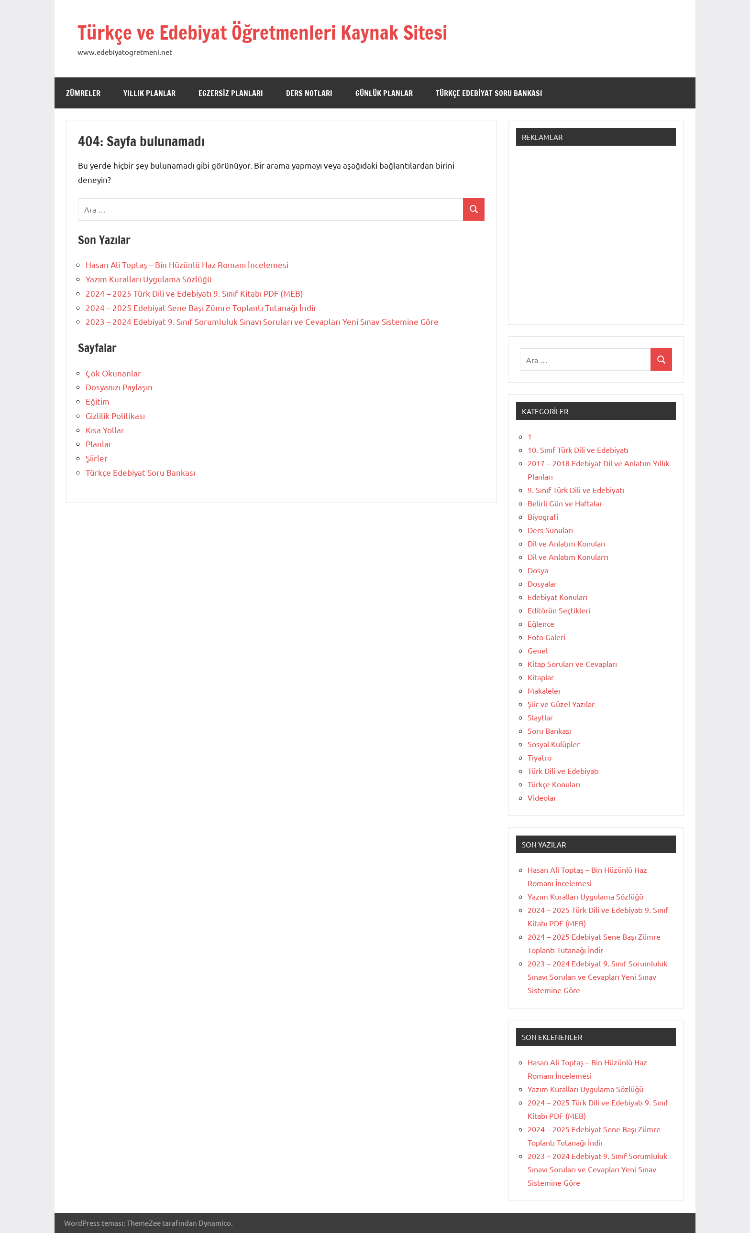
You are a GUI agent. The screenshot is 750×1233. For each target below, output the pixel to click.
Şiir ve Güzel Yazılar (561, 703)
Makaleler (544, 690)
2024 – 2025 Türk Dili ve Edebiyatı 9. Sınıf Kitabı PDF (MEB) (194, 293)
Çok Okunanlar (113, 373)
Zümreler (83, 93)
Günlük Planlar (384, 93)
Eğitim (98, 401)
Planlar (99, 444)
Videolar (542, 797)
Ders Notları (309, 93)
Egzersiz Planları (231, 93)
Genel (538, 650)
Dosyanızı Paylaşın (119, 387)
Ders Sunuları (550, 530)
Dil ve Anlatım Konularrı (568, 556)
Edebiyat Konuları (557, 596)
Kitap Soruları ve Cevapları (572, 663)
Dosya (538, 570)
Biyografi (543, 516)
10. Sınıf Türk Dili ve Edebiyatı (578, 449)
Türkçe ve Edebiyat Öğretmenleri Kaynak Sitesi (262, 32)
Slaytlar (540, 717)
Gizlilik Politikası (115, 415)
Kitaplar (541, 677)
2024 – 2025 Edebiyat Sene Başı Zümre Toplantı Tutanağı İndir (201, 307)
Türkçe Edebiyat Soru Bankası (489, 93)
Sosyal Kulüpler (554, 744)
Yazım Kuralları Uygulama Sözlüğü (149, 279)
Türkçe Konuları (554, 784)
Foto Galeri (546, 637)
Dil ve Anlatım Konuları (567, 543)
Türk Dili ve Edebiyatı (563, 770)
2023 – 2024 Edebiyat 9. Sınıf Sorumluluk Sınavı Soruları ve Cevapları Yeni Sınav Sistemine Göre (262, 321)
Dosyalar (542, 583)
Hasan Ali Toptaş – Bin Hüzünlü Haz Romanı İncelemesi (187, 264)
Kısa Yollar (105, 430)
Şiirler (97, 458)
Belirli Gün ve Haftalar (565, 503)
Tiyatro (539, 757)
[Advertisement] (596, 240)
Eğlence (541, 623)
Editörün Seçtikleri (559, 610)
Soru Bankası (549, 730)
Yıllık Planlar (149, 93)
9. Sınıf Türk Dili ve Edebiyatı (576, 489)
